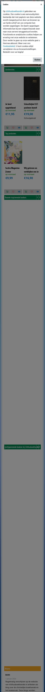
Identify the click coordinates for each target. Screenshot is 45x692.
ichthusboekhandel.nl (15, 11)
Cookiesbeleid (9, 46)
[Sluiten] (41, 4)
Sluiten (37, 60)
